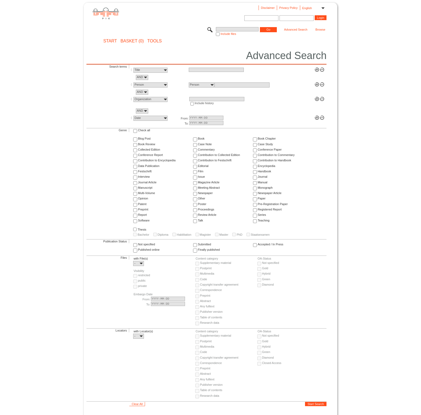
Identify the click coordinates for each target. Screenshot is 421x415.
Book (201, 138)
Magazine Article (209, 182)
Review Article (207, 214)
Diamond (268, 284)
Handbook (264, 171)
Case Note (205, 144)
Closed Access (271, 363)
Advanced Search (295, 29)
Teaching (264, 220)
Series (262, 214)
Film (201, 171)
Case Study (265, 144)
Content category (206, 258)
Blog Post (144, 138)
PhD (239, 234)
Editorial (203, 166)
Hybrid (266, 273)
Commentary (206, 149)
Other (201, 198)
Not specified (146, 244)
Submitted (204, 244)
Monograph (265, 187)
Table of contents (211, 317)
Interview (144, 176)
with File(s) (140, 258)
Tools (154, 41)
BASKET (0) (132, 41)
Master (223, 234)
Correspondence (211, 290)
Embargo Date (143, 294)
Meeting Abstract (209, 187)
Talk (200, 220)
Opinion (143, 198)
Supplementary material (215, 262)
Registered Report (270, 209)
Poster (202, 204)
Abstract (205, 301)
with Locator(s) (143, 331)
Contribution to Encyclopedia (157, 160)
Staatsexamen (260, 234)
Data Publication (148, 166)
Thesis (141, 229)
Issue (201, 176)
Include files (228, 33)
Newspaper (205, 193)
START (110, 41)
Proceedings (206, 209)
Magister (205, 234)
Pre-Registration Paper (273, 204)
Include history (204, 103)
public (142, 280)
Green (266, 279)
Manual (262, 182)
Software (144, 220)
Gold (265, 268)
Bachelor (143, 234)
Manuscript (145, 187)
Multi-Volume (146, 193)
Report (142, 214)
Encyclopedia (266, 166)
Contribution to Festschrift (214, 160)
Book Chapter (267, 138)
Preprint (143, 209)
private (142, 285)
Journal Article (147, 182)
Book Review (146, 144)
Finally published (209, 249)
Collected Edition (149, 149)
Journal (262, 176)
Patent (142, 204)
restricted (144, 275)
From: (184, 118)
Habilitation (184, 234)
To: (186, 123)
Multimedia (207, 273)
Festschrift (145, 171)
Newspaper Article (270, 193)
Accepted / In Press (270, 244)
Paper (262, 198)
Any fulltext (207, 306)
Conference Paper (270, 149)
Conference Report (150, 154)
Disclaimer (268, 7)
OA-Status (264, 258)
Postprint (206, 268)
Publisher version (211, 311)
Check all (144, 130)
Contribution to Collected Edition (219, 154)
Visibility (138, 270)
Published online (149, 249)
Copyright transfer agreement (219, 284)
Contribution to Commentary (276, 154)
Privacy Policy (288, 7)
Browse (320, 29)
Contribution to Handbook (274, 160)
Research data (209, 322)
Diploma (163, 234)
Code (203, 279)
